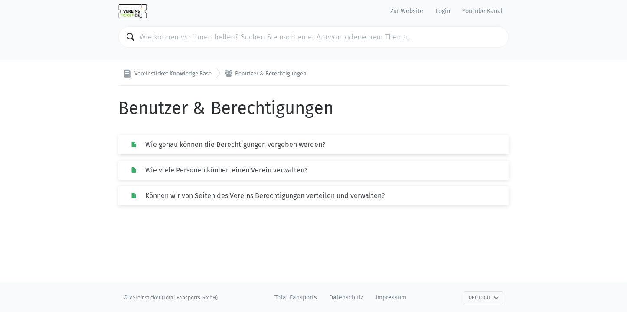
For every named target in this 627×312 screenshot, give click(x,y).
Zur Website (406, 11)
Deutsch (484, 297)
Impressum (391, 297)
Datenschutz (346, 297)
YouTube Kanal (482, 11)
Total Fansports (295, 297)
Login (442, 11)
